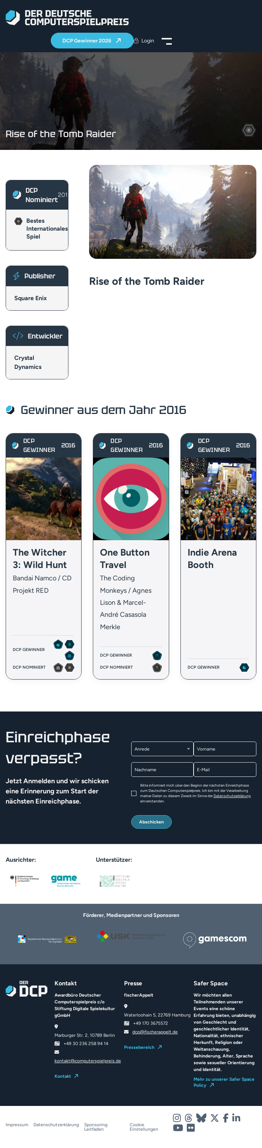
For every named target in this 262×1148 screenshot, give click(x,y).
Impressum (17, 1124)
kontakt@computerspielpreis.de (88, 1060)
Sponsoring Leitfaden (96, 1126)
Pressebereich (139, 1047)
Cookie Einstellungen (144, 1126)
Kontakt (63, 1076)
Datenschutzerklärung (232, 795)
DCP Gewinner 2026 (87, 41)
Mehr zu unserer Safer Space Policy (224, 1082)
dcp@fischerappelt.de (155, 1032)
